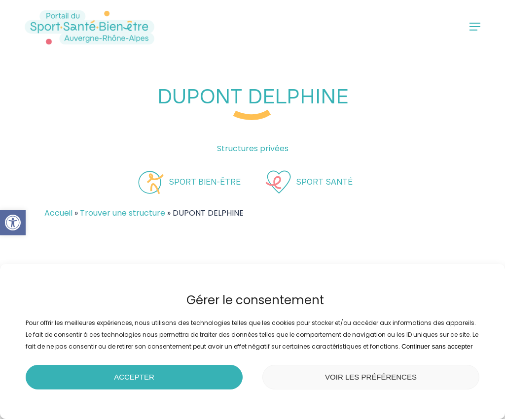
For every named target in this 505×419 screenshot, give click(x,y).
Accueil (58, 213)
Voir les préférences (371, 377)
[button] (13, 222)
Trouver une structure (122, 213)
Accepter (134, 377)
